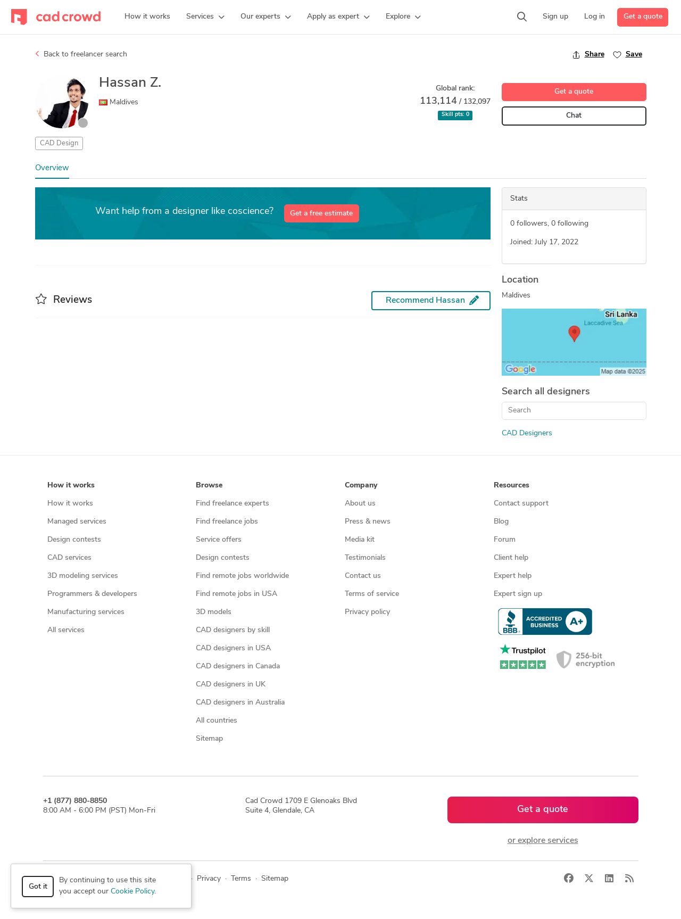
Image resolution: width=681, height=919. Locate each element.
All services (66, 630)
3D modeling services (82, 576)
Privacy (209, 879)
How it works (70, 504)
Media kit (360, 540)
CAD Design (59, 143)
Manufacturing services (85, 612)
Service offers (219, 540)
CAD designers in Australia (240, 703)
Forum (505, 540)
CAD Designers (527, 433)
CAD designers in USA (233, 648)
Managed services (76, 522)
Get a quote (643, 17)
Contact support (521, 504)
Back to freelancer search (81, 54)
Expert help (512, 576)
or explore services (543, 841)
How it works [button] (71, 486)
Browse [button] (209, 486)
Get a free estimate (321, 214)
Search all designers (546, 392)
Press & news (368, 522)
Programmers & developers (92, 594)
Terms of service (372, 594)
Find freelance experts (232, 504)
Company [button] (361, 486)
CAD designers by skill (233, 630)
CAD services (69, 558)
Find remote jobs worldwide (242, 576)
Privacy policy (367, 612)
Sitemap (209, 739)
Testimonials (365, 558)
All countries (216, 721)
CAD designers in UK (230, 685)
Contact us (363, 576)
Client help (511, 558)
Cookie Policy (132, 892)
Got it (38, 887)
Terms (241, 879)
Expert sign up (518, 594)
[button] (205, 17)
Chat (574, 116)
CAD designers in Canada (238, 666)
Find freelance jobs (227, 522)
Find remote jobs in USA (236, 594)
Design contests (74, 540)
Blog (501, 522)
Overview (52, 168)
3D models (213, 612)
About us (360, 504)
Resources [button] (511, 486)
